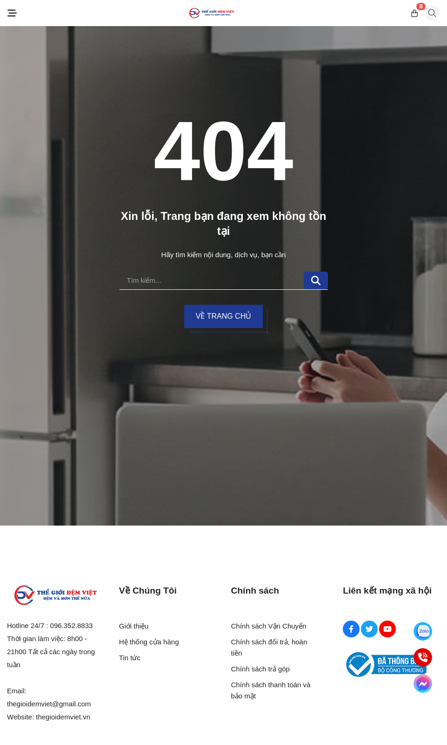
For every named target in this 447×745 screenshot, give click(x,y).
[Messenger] (423, 683)
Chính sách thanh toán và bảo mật (271, 690)
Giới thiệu (134, 626)
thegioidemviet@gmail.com (49, 704)
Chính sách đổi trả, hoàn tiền (269, 647)
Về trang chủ (223, 316)
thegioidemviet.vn (63, 717)
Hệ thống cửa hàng (149, 642)
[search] (212, 281)
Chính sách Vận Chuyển (269, 626)
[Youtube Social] (387, 629)
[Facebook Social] (351, 629)
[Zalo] (423, 631)
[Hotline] (423, 657)
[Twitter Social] (369, 629)
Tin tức (129, 658)
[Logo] (212, 13)
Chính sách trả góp (260, 669)
